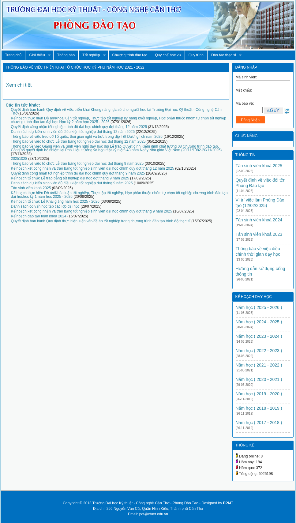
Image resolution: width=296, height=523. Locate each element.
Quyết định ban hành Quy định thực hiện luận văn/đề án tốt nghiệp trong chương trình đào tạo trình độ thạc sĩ (100, 221)
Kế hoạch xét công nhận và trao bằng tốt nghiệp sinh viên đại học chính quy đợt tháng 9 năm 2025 (91, 211)
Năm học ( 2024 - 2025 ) (259, 321)
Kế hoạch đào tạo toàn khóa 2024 (38, 216)
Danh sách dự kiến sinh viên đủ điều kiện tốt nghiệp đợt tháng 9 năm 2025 (72, 183)
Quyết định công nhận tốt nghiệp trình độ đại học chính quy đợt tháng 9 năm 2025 (78, 173)
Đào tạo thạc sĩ (224, 55)
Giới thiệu (37, 55)
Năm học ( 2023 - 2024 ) (259, 336)
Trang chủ (13, 55)
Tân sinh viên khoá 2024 (259, 219)
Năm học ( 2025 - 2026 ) (259, 307)
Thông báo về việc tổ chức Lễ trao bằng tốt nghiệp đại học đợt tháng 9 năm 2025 (77, 163)
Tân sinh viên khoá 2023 (259, 234)
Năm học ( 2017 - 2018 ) (259, 422)
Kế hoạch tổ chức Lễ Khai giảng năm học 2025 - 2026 (55, 201)
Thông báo (66, 55)
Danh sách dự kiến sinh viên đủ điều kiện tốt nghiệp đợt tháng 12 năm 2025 (73, 132)
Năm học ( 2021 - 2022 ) (259, 365)
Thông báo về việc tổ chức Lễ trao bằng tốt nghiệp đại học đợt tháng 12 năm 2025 (78, 141)
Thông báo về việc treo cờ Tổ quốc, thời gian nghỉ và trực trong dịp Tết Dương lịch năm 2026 (87, 136)
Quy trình (196, 55)
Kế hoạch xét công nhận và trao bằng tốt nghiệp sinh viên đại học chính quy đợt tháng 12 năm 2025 (92, 168)
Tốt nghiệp (91, 55)
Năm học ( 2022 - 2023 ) (259, 350)
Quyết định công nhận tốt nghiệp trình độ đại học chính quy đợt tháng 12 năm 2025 (79, 127)
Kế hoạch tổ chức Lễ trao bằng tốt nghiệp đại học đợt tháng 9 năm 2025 (70, 178)
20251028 (19, 158)
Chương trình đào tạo (130, 55)
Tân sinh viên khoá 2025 (31, 188)
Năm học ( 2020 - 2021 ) (259, 379)
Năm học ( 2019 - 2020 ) (259, 393)
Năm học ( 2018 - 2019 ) (259, 408)
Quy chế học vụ (168, 55)
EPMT (228, 503)
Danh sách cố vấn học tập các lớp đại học (45, 206)
